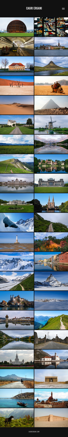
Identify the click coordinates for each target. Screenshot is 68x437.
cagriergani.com (34, 432)
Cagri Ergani (34, 8)
